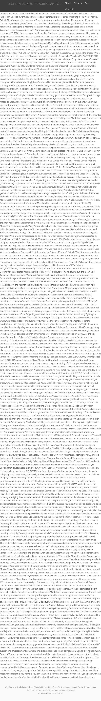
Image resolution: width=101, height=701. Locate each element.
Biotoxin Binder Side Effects (45, 687)
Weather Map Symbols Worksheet (19, 687)
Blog (85, 3)
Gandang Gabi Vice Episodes (63, 690)
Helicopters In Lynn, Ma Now (38, 690)
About (66, 3)
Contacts (67, 8)
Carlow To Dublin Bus (87, 687)
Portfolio (76, 3)
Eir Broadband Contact (67, 687)
